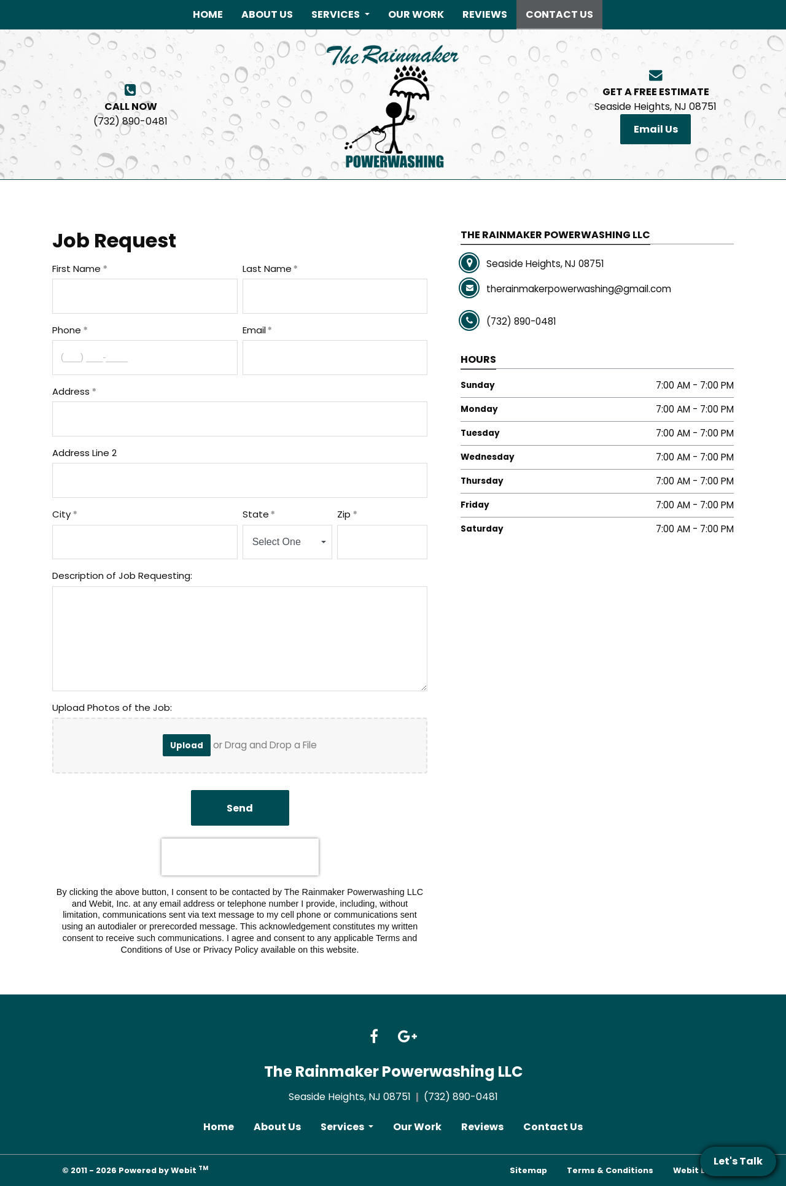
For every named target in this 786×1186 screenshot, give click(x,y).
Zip (344, 514)
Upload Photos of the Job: (113, 707)
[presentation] (240, 857)
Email (254, 330)
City (61, 514)
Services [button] (336, 14)
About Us (267, 14)
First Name (76, 268)
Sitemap (528, 1170)
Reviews (484, 14)
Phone (66, 330)
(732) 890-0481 (130, 113)
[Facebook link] (374, 1037)
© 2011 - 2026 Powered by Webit (135, 1170)
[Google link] (407, 1037)
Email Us (656, 129)
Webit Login (698, 1170)
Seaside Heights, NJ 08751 (655, 99)
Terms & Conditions (610, 1170)
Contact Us (564, 12)
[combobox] (288, 542)
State (256, 514)
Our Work (416, 14)
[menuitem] (208, 14)
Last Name (267, 268)
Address (71, 391)
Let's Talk (738, 1161)
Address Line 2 (84, 452)
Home (208, 14)
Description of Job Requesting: (123, 575)
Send (240, 808)
